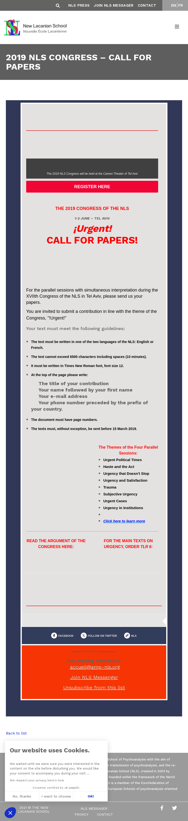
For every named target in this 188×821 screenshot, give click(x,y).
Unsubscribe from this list (94, 687)
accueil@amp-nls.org (95, 667)
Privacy (81, 814)
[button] (10, 813)
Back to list (16, 733)
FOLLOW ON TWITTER (102, 635)
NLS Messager (94, 808)
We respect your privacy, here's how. (36, 780)
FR (180, 5)
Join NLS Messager (113, 5)
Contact (147, 5)
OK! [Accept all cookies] (90, 796)
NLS (134, 635)
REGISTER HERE (92, 186)
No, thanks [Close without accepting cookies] (21, 796)
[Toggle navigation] (177, 27)
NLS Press (79, 5)
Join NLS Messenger (94, 677)
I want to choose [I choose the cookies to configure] (55, 796)
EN (173, 5)
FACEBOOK (65, 635)
